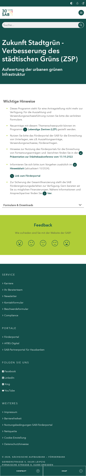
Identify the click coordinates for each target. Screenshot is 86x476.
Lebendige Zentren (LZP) (42, 129)
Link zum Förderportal (27, 175)
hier (50, 193)
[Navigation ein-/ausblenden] (81, 12)
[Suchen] (43, 25)
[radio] (19, 243)
